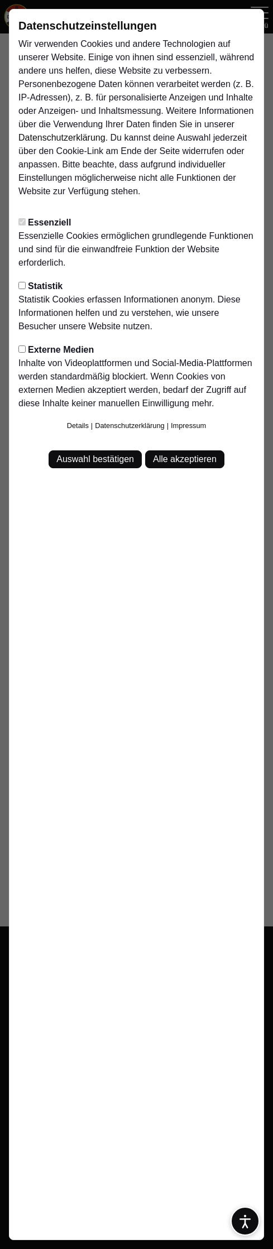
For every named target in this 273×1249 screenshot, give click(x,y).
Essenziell (44, 222)
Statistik (40, 286)
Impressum (188, 425)
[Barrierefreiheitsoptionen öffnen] (245, 1221)
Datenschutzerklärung (62, 137)
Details (78, 425)
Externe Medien (56, 349)
